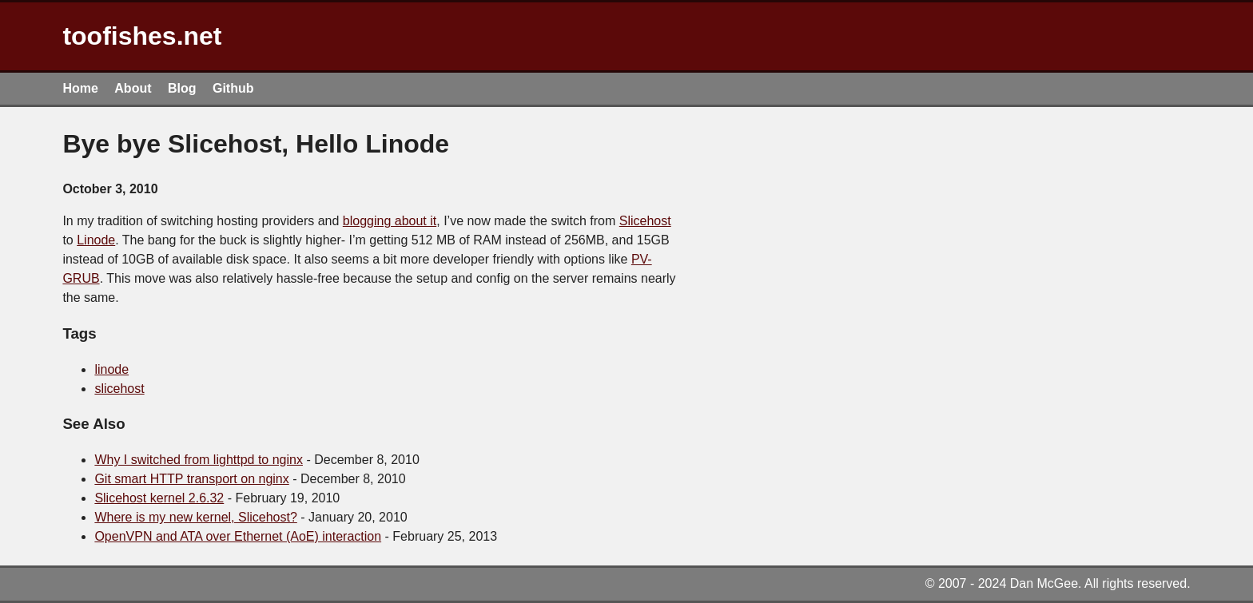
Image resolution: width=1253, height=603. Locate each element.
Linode (96, 240)
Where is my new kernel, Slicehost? (195, 517)
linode (111, 369)
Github (233, 88)
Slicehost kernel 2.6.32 (159, 498)
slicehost (119, 388)
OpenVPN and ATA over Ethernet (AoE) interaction (237, 536)
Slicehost (645, 221)
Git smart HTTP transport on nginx (191, 479)
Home (79, 88)
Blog (182, 88)
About (132, 88)
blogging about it (389, 221)
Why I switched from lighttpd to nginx (198, 459)
